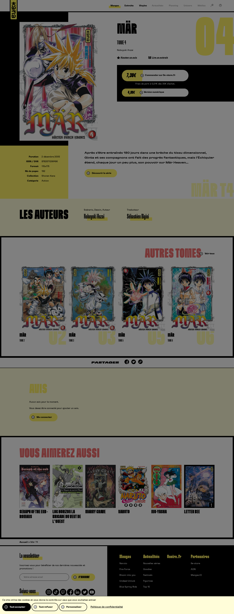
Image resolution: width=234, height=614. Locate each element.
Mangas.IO (196, 575)
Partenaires (200, 556)
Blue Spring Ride (128, 587)
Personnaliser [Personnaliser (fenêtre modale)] (73, 607)
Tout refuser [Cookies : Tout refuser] (46, 607)
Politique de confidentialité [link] (107, 607)
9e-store (195, 563)
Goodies (147, 569)
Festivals (147, 575)
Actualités (151, 556)
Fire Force (124, 569)
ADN (193, 569)
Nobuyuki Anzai (125, 50)
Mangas (125, 556)
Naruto (123, 563)
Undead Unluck (127, 581)
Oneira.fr (174, 556)
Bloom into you (127, 575)
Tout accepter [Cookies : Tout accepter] (17, 607)
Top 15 (146, 587)
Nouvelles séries (151, 563)
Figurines (148, 581)
